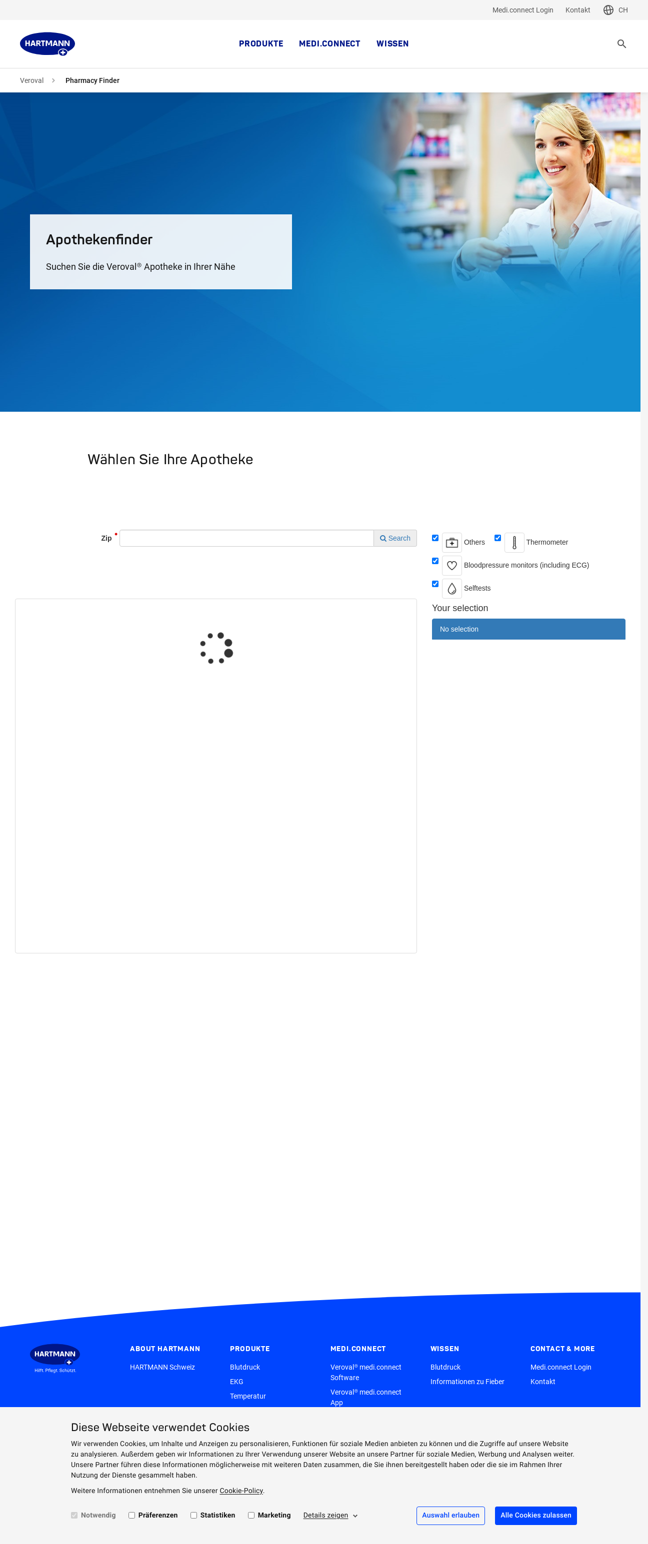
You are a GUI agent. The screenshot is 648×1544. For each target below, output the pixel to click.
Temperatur (248, 1396)
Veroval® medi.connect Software (366, 1372)
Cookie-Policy (241, 1491)
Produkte (261, 44)
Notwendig (98, 1516)
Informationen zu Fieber (467, 1382)
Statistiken (218, 1516)
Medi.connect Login (523, 10)
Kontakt (578, 10)
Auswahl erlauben (451, 1516)
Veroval (32, 80)
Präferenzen (158, 1516)
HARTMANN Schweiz (162, 1367)
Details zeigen (326, 1516)
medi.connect (329, 44)
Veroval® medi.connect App (366, 1397)
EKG (237, 1382)
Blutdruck (245, 1367)
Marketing (274, 1516)
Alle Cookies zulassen (536, 1516)
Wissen (392, 44)
